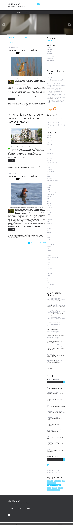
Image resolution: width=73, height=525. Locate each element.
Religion (49, 252)
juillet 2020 (10, 37)
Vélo (48, 280)
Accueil (11, 12)
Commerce (49, 169)
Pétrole (48, 241)
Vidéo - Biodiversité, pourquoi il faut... (54, 339)
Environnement (15, 104)
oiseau (11, 106)
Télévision (49, 270)
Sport (48, 264)
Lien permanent (12, 103)
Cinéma (48, 165)
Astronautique (50, 153)
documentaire (57, 480)
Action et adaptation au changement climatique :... (56, 312)
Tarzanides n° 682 (51, 83)
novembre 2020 (50, 56)
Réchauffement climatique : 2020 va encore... (56, 326)
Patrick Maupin (50, 311)
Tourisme (49, 271)
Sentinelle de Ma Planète (52, 257)
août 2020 (49, 62)
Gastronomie (50, 200)
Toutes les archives (51, 66)
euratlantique (27, 167)
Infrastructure (30, 166)
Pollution (49, 248)
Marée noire (50, 223)
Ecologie (10, 104)
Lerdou (48, 305)
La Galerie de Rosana (58, 80)
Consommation (50, 171)
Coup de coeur (32, 165)
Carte (49, 368)
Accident (49, 135)
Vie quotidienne (50, 284)
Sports (48, 266)
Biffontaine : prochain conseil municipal (56, 85)
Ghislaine (49, 325)
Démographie (50, 178)
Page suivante (42, 242)
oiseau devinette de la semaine (29, 236)
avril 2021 (49, 47)
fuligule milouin (40, 236)
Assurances (49, 151)
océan (48, 234)
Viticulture (49, 286)
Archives (19, 12)
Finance (48, 198)
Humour (49, 203)
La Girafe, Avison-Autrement (55, 86)
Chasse (48, 164)
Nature (25, 104)
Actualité (26, 165)
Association (30, 234)
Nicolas (48, 299)
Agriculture (49, 139)
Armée (48, 146)
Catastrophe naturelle (52, 162)
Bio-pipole (49, 157)
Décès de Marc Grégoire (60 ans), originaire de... (54, 89)
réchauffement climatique (53, 485)
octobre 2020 (50, 58)
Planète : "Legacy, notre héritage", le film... (55, 435)
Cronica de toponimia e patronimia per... (56, 94)
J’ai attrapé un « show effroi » (53, 91)
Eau (48, 182)
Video (48, 282)
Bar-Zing (59, 83)
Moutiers (49, 353)
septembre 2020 (24, 37)
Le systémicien (60, 82)
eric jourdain (50, 333)
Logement (40, 166)
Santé (48, 253)
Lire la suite (11, 99)
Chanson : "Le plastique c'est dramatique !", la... (56, 346)
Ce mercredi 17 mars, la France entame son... (56, 404)
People (48, 239)
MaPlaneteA (14, 4)
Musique (49, 228)
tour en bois (20, 167)
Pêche (48, 237)
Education (49, 187)
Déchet (48, 176)
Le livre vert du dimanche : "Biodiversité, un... (54, 333)
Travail (48, 275)
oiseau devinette (18, 106)
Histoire (49, 201)
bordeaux (33, 167)
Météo (48, 226)
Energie (48, 191)
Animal (25, 103)
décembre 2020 (50, 55)
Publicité (49, 250)
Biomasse (49, 160)
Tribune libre (50, 277)
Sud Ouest (49, 268)
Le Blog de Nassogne (60, 89)
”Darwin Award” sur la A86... (53, 76)
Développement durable (39, 103)
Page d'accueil (16, 37)
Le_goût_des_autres (51, 92)
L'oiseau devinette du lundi (23, 50)
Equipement (19, 166)
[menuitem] (11, 12)
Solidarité (49, 261)
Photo (28, 104)
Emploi (48, 189)
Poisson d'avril (50, 244)
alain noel (49, 480)
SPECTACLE (49, 262)
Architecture (50, 144)
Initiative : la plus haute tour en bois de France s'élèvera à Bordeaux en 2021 (26, 118)
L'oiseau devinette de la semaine (56, 319)
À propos (28, 12)
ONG (48, 235)
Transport (49, 273)
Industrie (24, 166)
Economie (49, 185)
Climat (48, 167)
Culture (48, 174)
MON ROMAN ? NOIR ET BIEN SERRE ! (55, 102)
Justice (48, 214)
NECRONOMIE (55, 98)
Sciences (49, 255)
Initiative (36, 166)
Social (48, 259)
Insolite (21, 104)
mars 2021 (49, 49)
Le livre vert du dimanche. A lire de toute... (56, 353)
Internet (49, 212)
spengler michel (50, 338)
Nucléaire (49, 232)
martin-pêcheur (30, 106)
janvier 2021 (50, 53)
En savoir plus (60, 524)
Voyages (49, 287)
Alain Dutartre (50, 318)
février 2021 (49, 51)
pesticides (49, 490)
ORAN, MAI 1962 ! (51, 82)
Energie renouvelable (52, 192)
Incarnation (49, 77)
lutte (64, 480)
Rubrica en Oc (52, 95)
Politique (49, 246)
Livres (48, 218)
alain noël (24, 106)
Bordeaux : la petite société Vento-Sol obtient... (55, 448)
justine (48, 346)
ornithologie (15, 237)
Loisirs (48, 221)
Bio (47, 155)
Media (48, 225)
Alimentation (50, 140)
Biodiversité (30, 103)
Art (47, 148)
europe (60, 487)
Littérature (49, 216)
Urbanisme (10, 167)
